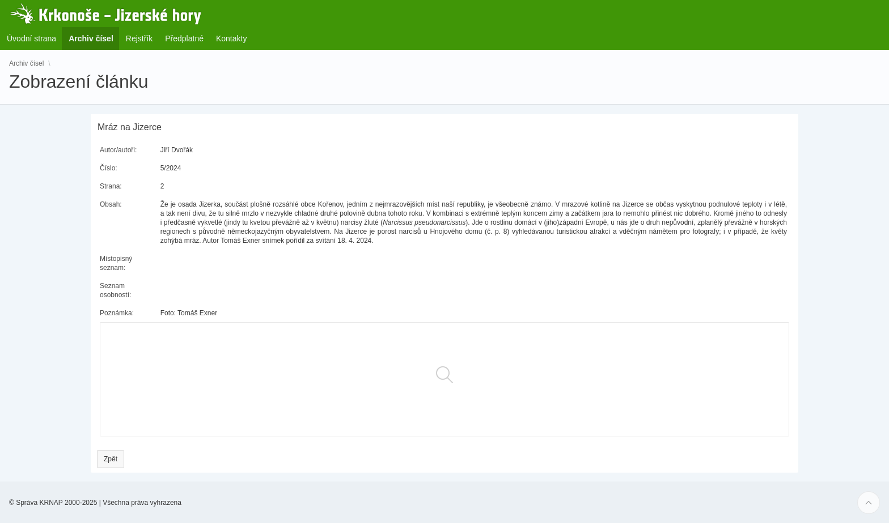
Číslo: (108, 168)
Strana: (111, 186)
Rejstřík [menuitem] (139, 38)
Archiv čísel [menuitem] (94, 38)
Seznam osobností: (115, 290)
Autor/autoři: (118, 150)
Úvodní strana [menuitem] (31, 38)
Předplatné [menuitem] (184, 38)
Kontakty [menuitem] (231, 38)
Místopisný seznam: (116, 263)
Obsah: (111, 204)
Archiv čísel (26, 63)
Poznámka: (117, 313)
